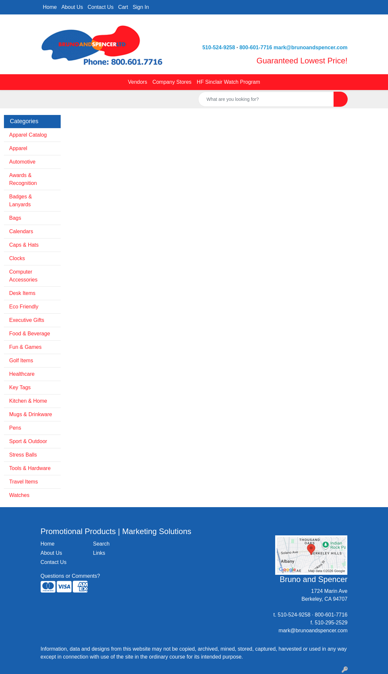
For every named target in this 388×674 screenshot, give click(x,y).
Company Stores (172, 82)
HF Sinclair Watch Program (228, 82)
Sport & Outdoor (28, 441)
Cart (123, 7)
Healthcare (21, 374)
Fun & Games (25, 347)
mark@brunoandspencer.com (310, 47)
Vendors (137, 82)
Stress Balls (23, 455)
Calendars (21, 231)
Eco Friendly (23, 306)
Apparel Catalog (28, 135)
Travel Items (23, 481)
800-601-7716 (255, 47)
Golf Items (21, 360)
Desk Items (22, 293)
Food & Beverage (29, 333)
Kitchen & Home (28, 401)
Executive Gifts (26, 320)
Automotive (22, 162)
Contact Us (100, 7)
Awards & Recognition (23, 179)
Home (50, 7)
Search (101, 544)
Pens (15, 428)
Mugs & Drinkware (30, 414)
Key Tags (20, 387)
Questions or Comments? (70, 576)
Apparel (18, 148)
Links (99, 553)
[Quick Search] (266, 99)
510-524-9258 (218, 47)
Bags (15, 218)
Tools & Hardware (30, 468)
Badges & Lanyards (20, 200)
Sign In (141, 7)
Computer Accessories (23, 275)
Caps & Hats (24, 245)
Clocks (17, 258)
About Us (72, 7)
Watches (19, 495)
